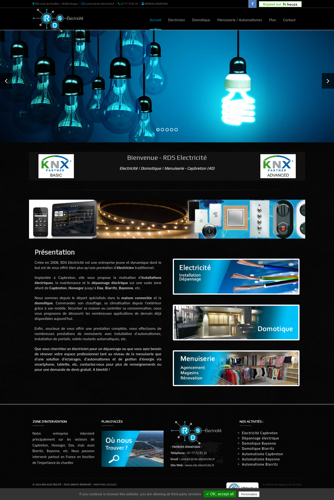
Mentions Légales (105, 484)
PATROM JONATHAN (155, 3)
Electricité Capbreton (260, 433)
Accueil (155, 19)
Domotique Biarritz (258, 448)
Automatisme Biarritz (260, 464)
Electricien (176, 19)
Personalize (249, 494)
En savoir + (111, 105)
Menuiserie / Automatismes (239, 19)
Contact (289, 19)
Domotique (201, 19)
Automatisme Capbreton (262, 454)
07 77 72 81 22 (128, 3)
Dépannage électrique (260, 438)
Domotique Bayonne (259, 443)
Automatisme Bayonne (261, 459)
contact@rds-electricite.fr (97, 3)
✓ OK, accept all (220, 494)
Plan (272, 19)
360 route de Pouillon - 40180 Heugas (55, 3)
